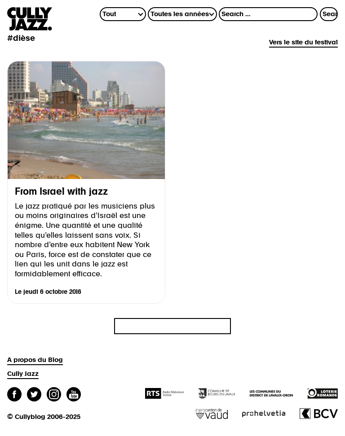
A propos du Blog (35, 360)
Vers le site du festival (303, 42)
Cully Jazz (23, 374)
